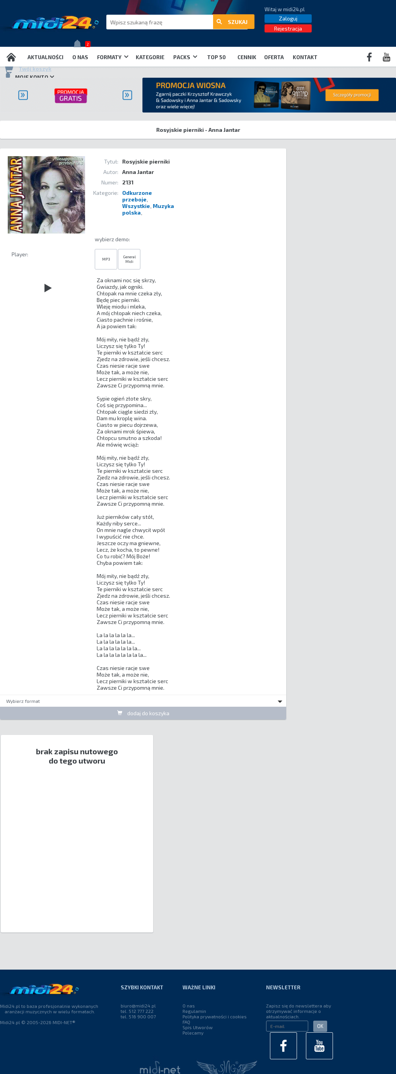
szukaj (232, 22)
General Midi (129, 259)
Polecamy (193, 1032)
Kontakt (305, 57)
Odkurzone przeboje (137, 196)
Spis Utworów (198, 1027)
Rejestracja (288, 28)
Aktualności (45, 57)
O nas (80, 57)
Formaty (112, 57)
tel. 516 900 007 (138, 1016)
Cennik (246, 57)
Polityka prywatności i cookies (215, 1016)
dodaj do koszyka (143, 713)
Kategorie (150, 57)
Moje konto (29, 77)
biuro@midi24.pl (138, 1005)
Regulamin (194, 1011)
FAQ (186, 1022)
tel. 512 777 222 (137, 1011)
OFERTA (274, 57)
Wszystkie (136, 206)
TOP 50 (216, 57)
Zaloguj (288, 18)
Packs (185, 57)
